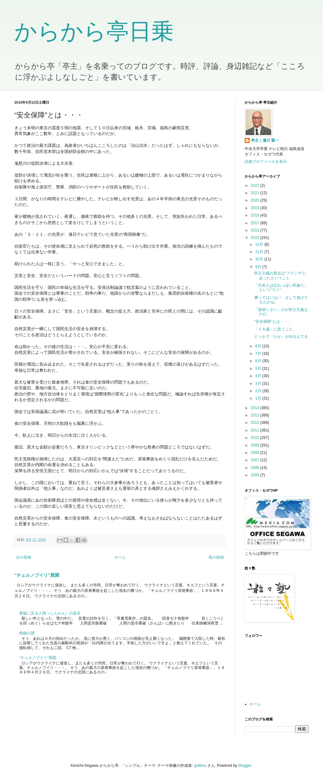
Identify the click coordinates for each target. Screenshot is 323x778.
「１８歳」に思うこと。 (275, 329)
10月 (259, 259)
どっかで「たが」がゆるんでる (281, 336)
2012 (255, 422)
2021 (255, 193)
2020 (255, 200)
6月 (258, 361)
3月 (258, 383)
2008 (255, 452)
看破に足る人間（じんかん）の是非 (50, 613)
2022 (255, 185)
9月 (258, 267)
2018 (255, 215)
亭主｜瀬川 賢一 (265, 140)
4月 (258, 376)
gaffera (200, 765)
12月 (259, 244)
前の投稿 (216, 557)
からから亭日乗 (94, 31)
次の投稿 (23, 557)
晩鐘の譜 (27, 633)
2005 (255, 475)
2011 (255, 430)
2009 (255, 445)
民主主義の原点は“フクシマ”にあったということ (280, 275)
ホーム (120, 557)
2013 (255, 415)
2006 (255, 467)
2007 (255, 460)
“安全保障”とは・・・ (272, 321)
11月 (259, 252)
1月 (258, 398)
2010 (255, 437)
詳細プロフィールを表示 (266, 161)
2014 (255, 408)
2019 (255, 208)
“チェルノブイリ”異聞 (36, 575)
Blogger (244, 765)
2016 (255, 230)
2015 (255, 237)
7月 (258, 353)
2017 (255, 223)
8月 (258, 346)
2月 (258, 391)
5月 (258, 368)
